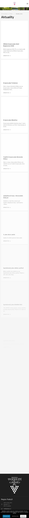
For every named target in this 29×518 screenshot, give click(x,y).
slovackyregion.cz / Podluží (7, 13)
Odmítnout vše (15, 516)
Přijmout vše (6, 516)
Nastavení (23, 516)
